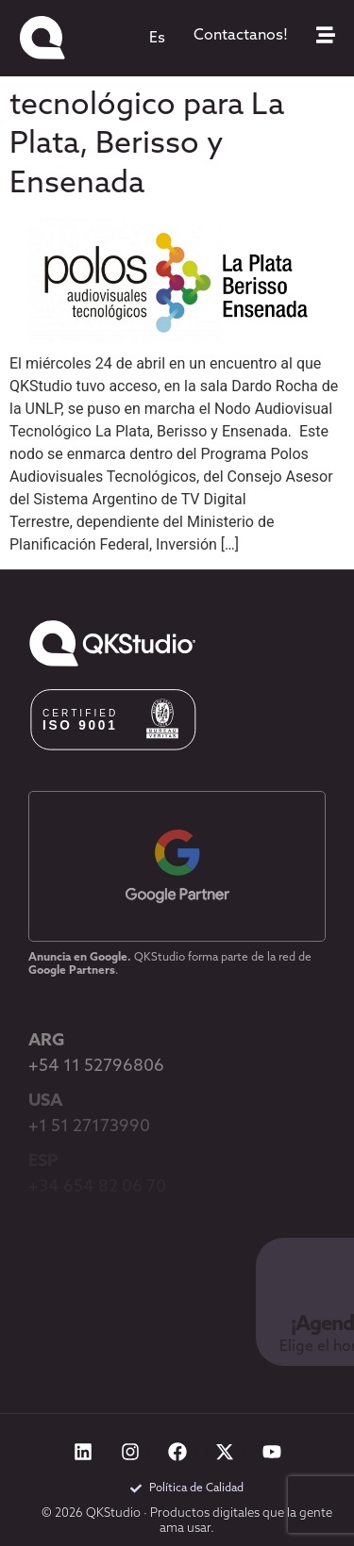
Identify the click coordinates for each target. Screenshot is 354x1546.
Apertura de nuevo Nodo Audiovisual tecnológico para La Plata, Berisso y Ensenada (146, 106)
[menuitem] (157, 39)
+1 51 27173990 (89, 1127)
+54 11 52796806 (96, 1067)
